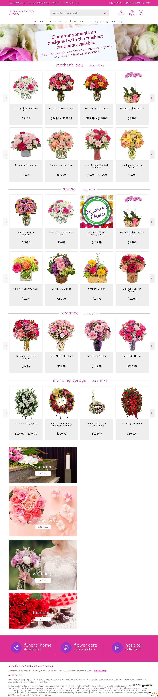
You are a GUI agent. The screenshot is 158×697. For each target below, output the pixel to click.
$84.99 (26, 366)
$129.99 (61, 433)
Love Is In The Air (132, 356)
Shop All (94, 65)
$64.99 (26, 175)
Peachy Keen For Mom (61, 165)
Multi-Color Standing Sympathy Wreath (61, 424)
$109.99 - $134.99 (26, 433)
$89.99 (132, 118)
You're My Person (97, 356)
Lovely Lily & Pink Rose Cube (26, 109)
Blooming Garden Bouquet (132, 290)
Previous (5, 98)
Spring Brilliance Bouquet (26, 233)
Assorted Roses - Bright (97, 108)
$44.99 (26, 299)
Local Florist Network (128, 695)
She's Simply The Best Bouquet (96, 166)
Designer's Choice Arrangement (97, 233)
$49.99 (97, 299)
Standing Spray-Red (132, 423)
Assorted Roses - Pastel (61, 108)
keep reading (100, 578)
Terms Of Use (98, 695)
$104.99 (97, 242)
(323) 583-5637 (19, 3)
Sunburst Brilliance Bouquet (132, 166)
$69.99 (26, 242)
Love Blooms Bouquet (61, 356)
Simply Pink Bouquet (26, 165)
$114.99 (132, 366)
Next (152, 98)
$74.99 (26, 118)
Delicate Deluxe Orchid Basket (132, 109)
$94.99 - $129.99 (61, 118)
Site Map (143, 695)
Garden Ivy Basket (61, 289)
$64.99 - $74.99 (97, 175)
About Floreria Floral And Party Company (30, 573)
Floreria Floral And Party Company (21, 12)
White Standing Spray (26, 423)
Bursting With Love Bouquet (26, 357)
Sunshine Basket (96, 289)
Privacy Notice (112, 695)
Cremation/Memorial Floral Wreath (97, 424)
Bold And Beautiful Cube (26, 289)
